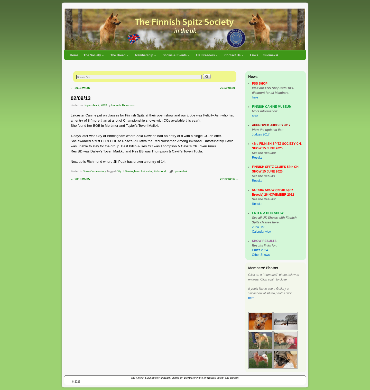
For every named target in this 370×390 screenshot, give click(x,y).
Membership (144, 56)
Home (74, 55)
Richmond (159, 171)
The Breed (118, 56)
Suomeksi (270, 55)
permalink (181, 171)
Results (257, 157)
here (255, 97)
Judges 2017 (261, 134)
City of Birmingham (128, 171)
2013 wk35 (80, 88)
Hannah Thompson (122, 105)
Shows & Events (175, 56)
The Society (92, 56)
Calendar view (261, 231)
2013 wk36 (229, 88)
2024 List (258, 227)
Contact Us (233, 56)
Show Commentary (94, 171)
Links (254, 55)
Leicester (146, 171)
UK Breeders (205, 56)
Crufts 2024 (260, 250)
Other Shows (261, 255)
